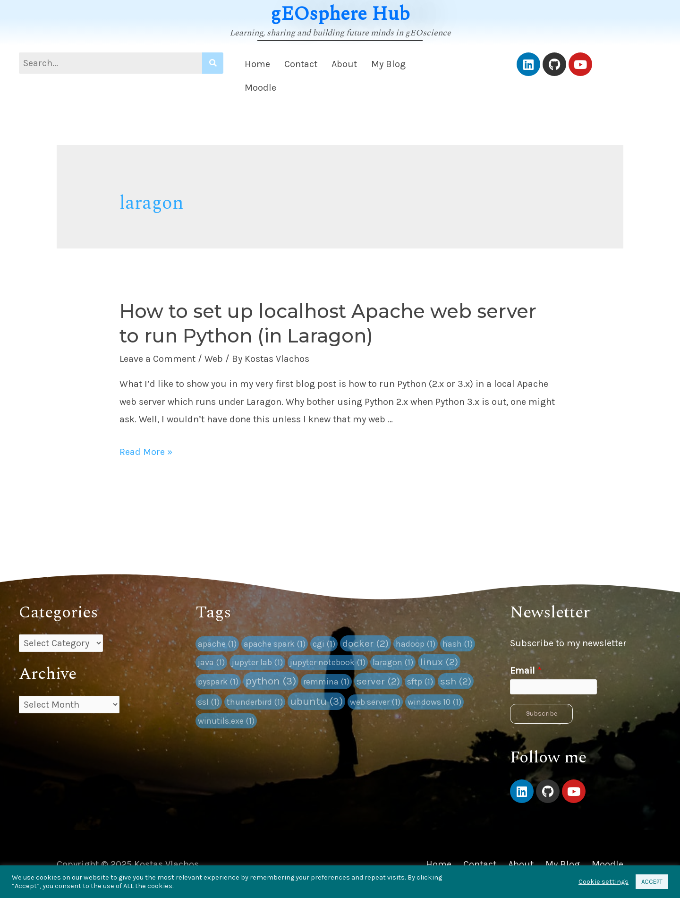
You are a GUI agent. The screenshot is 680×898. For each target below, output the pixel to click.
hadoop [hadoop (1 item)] (415, 644)
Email (526, 670)
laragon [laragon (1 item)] (393, 662)
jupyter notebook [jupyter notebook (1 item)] (328, 662)
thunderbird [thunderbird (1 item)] (255, 702)
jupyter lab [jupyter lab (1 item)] (257, 662)
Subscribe (541, 714)
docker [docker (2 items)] (365, 643)
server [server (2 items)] (378, 681)
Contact (300, 64)
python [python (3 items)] (271, 681)
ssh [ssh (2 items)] (455, 681)
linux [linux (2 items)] (439, 661)
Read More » (145, 451)
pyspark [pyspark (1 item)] (218, 681)
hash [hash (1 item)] (457, 644)
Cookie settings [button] (603, 882)
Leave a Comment (157, 358)
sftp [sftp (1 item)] (420, 681)
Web (213, 358)
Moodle (260, 87)
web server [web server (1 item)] (375, 702)
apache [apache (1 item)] (217, 644)
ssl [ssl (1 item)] (209, 702)
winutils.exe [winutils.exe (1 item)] (226, 721)
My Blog (388, 64)
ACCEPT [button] (652, 881)
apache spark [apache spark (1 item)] (275, 644)
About (344, 64)
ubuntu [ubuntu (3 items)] (316, 701)
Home (257, 64)
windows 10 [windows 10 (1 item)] (434, 702)
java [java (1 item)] (211, 662)
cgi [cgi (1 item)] (324, 644)
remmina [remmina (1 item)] (326, 681)
